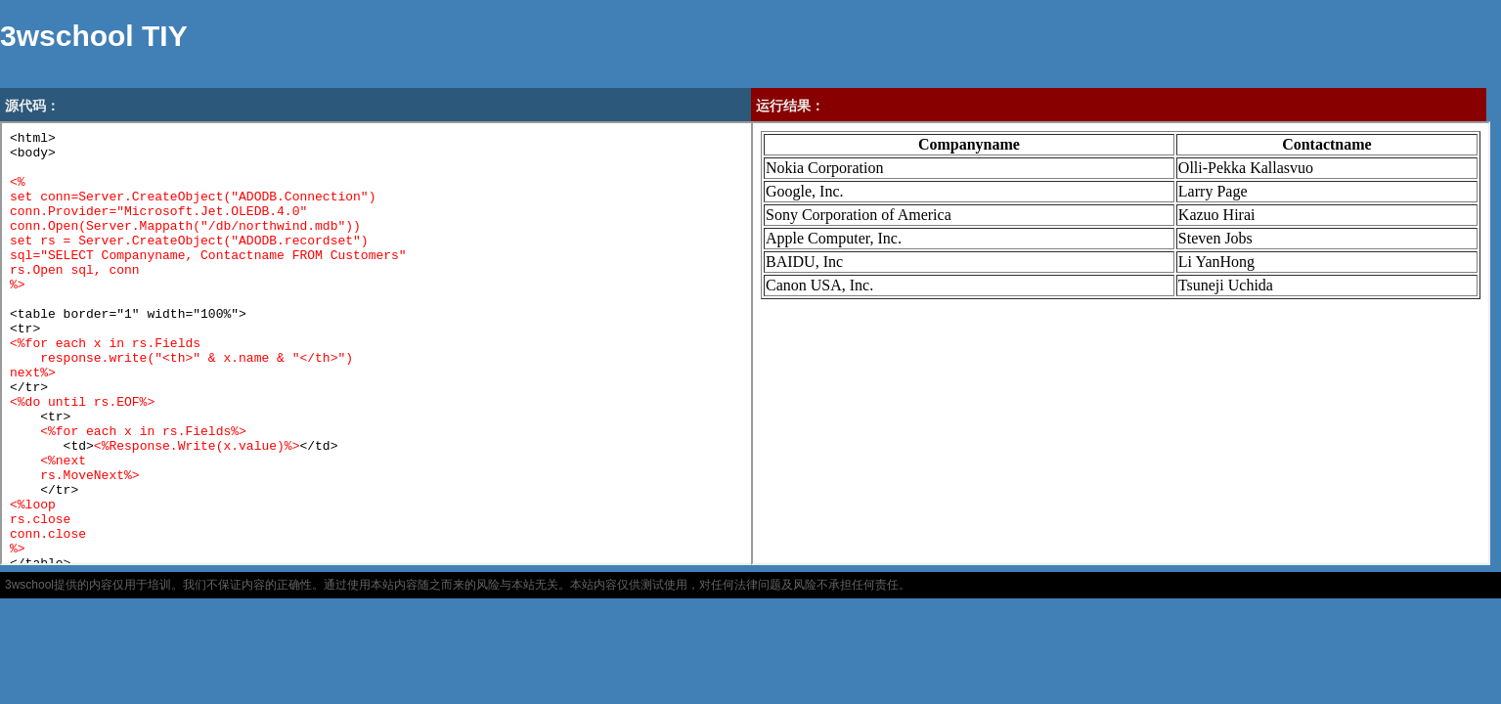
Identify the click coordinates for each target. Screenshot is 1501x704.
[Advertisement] (553, 44)
